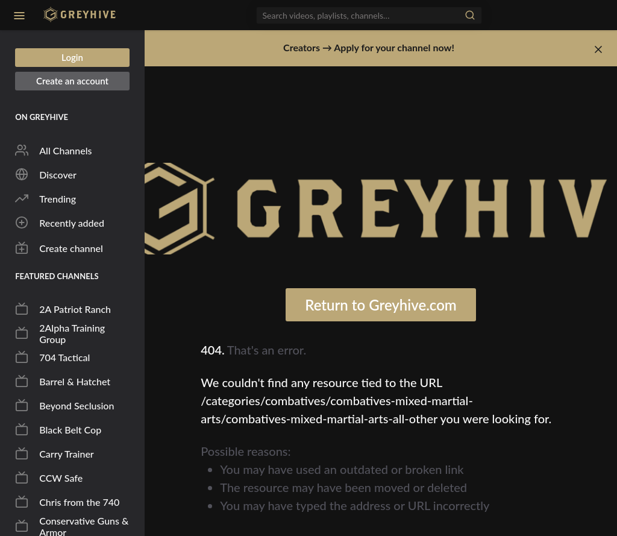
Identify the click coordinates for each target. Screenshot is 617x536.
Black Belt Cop (58, 429)
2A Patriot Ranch (63, 308)
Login (72, 57)
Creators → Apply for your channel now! (368, 47)
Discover (46, 174)
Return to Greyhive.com (381, 305)
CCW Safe (49, 477)
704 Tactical (52, 357)
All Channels (53, 150)
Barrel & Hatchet (62, 381)
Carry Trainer (54, 453)
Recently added (59, 222)
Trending (45, 198)
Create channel (59, 247)
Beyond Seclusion (64, 405)
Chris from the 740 (67, 501)
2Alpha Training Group (60, 333)
